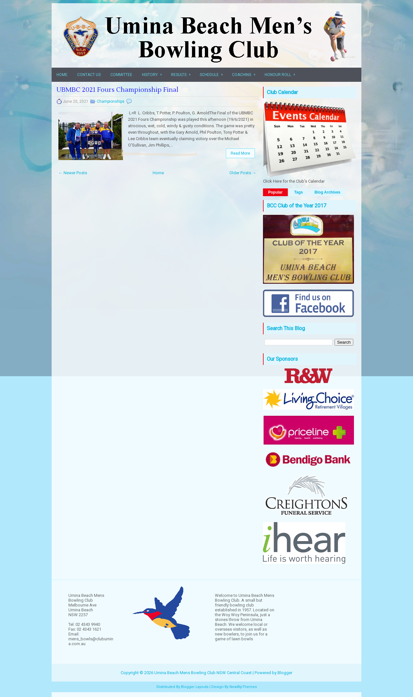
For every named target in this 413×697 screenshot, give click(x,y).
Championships (111, 101)
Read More (240, 153)
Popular (275, 192)
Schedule (213, 72)
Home (61, 74)
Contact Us (89, 74)
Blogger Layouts (194, 687)
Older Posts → (242, 172)
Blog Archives (327, 192)
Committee (121, 74)
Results (183, 72)
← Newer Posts (72, 172)
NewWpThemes (243, 687)
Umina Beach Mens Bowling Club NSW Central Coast (203, 672)
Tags (298, 192)
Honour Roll (282, 72)
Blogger (284, 672)
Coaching (246, 72)
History (154, 72)
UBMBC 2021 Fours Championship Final (117, 90)
